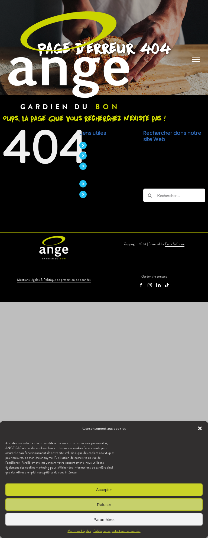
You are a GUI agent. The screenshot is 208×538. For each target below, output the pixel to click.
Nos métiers (100, 155)
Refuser (104, 504)
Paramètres (104, 519)
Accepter (104, 489)
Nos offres (99, 184)
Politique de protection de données (117, 531)
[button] (200, 428)
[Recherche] (150, 195)
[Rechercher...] (174, 195)
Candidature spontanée (110, 194)
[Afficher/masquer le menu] (195, 59)
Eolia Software (174, 243)
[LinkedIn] (158, 285)
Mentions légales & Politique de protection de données (53, 279)
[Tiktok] (167, 285)
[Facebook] (141, 285)
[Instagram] (150, 285)
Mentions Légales (79, 531)
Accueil (96, 145)
